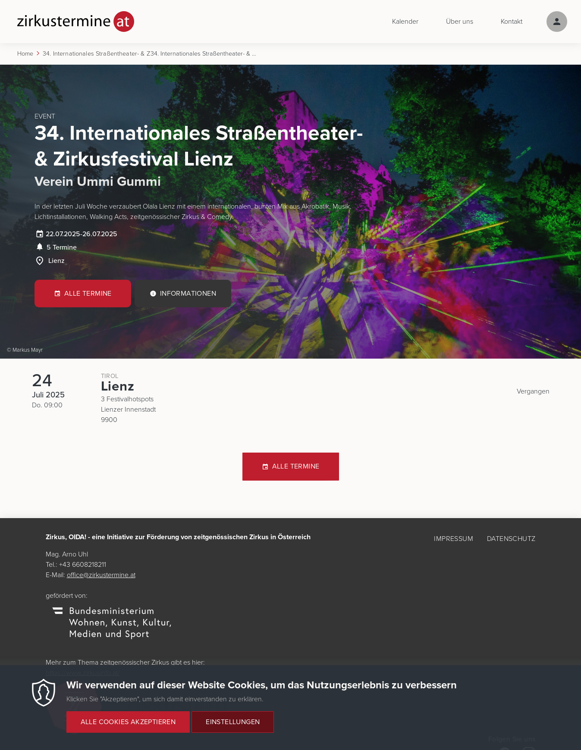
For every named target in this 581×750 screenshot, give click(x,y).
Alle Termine (88, 293)
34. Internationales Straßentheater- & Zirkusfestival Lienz (97, 53)
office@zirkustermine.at (101, 575)
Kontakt (511, 21)
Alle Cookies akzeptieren (128, 726)
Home (25, 53)
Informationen (188, 293)
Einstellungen (233, 726)
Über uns (459, 21)
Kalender (405, 21)
